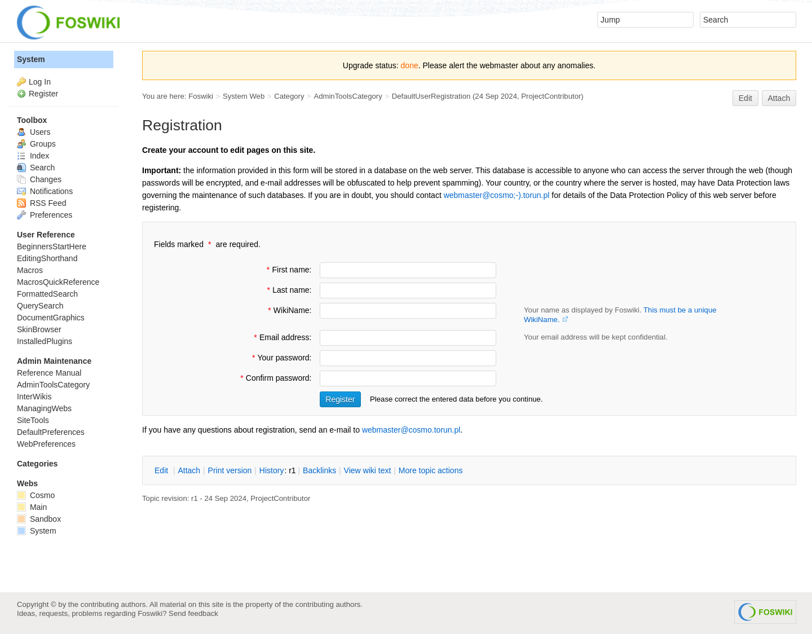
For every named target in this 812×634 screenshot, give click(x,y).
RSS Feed (41, 203)
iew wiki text (367, 470)
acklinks (319, 470)
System (31, 59)
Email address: (281, 337)
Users (33, 132)
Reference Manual (49, 372)
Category (289, 96)
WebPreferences (46, 443)
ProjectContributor (551, 96)
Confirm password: (275, 377)
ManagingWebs (44, 408)
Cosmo (36, 495)
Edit (745, 98)
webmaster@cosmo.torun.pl (411, 429)
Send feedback (193, 613)
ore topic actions (431, 470)
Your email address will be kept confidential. (596, 337)
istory (271, 470)
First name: (288, 269)
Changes (39, 179)
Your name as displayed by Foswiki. (620, 315)
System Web (243, 96)
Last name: (287, 289)
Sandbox (39, 518)
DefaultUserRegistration (431, 96)
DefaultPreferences (51, 432)
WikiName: (289, 310)
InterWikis (34, 396)
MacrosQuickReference (58, 282)
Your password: (281, 357)
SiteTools (33, 420)
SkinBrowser (39, 329)
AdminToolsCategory (348, 96)
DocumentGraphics (51, 317)
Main (32, 507)
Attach (779, 98)
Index (33, 155)
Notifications (45, 191)
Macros (30, 270)
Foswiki (200, 96)
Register (43, 93)
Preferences (44, 214)
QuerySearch (40, 305)
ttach (189, 470)
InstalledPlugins (44, 341)
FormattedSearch (47, 293)
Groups (36, 143)
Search (36, 167)
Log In (40, 81)
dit (162, 470)
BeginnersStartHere (51, 246)
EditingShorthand (47, 258)
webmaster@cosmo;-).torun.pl (497, 195)
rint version (230, 470)
